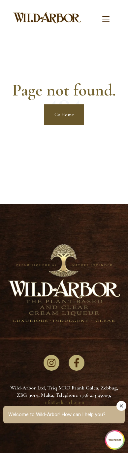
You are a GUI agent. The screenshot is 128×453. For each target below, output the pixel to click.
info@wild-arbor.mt (64, 402)
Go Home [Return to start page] (64, 115)
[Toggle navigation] (106, 19)
